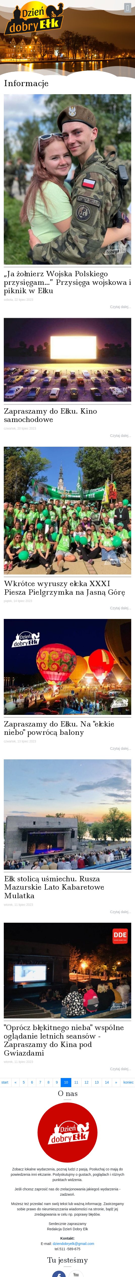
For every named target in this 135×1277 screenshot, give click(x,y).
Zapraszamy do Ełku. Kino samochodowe (50, 415)
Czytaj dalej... (120, 307)
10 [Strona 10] (67, 1082)
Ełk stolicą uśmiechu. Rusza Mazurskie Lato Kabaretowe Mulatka (54, 887)
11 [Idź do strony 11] (76, 1082)
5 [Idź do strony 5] (24, 1082)
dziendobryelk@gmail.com (73, 1244)
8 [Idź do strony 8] (49, 1082)
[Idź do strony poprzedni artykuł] (15, 1082)
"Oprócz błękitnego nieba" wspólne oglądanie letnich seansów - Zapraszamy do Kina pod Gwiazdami (64, 1040)
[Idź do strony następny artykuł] (116, 1082)
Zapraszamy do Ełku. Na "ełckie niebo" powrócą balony (59, 728)
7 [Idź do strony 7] (40, 1082)
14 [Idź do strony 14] (107, 1082)
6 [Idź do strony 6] (32, 1082)
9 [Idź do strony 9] (57, 1082)
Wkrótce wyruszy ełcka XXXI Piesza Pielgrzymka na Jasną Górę (64, 588)
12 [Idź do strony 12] (87, 1082)
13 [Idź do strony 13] (97, 1082)
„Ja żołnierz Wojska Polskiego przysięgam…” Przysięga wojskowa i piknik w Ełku (67, 282)
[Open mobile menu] (127, 8)
